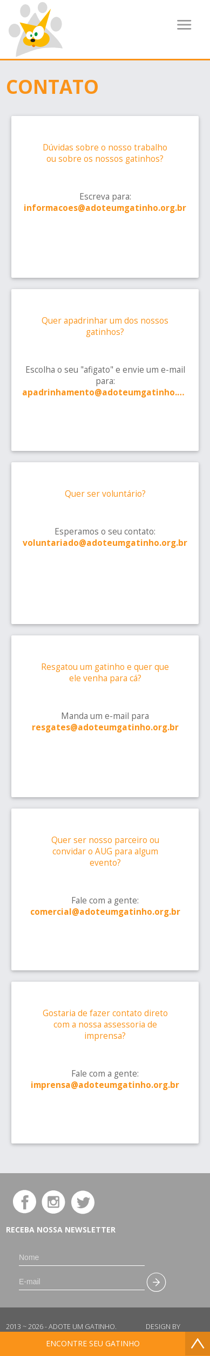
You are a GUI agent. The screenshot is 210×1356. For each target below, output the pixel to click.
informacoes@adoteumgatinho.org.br (105, 208)
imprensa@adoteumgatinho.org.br (105, 1085)
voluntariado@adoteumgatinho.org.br (105, 543)
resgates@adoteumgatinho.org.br (105, 727)
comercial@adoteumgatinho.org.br (105, 911)
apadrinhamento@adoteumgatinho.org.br (105, 392)
